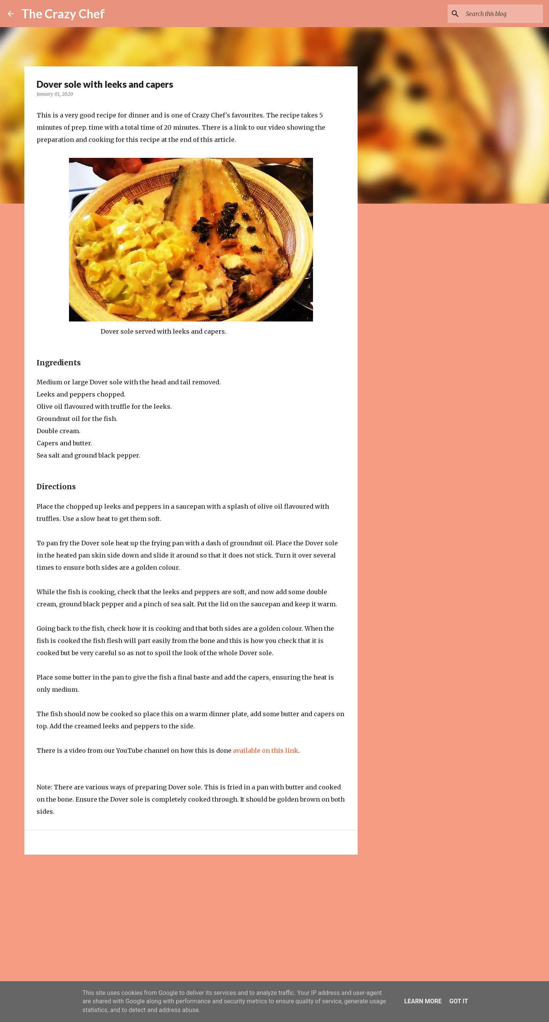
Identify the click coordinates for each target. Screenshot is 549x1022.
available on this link (265, 750)
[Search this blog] (503, 14)
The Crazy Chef (63, 13)
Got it (458, 1001)
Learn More (422, 1001)
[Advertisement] (191, 919)
